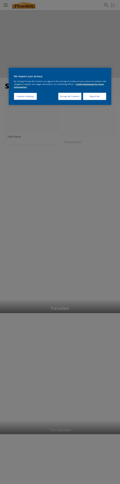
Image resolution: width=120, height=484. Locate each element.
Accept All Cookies (69, 96)
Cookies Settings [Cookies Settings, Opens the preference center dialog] (25, 96)
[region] (60, 86)
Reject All (94, 96)
